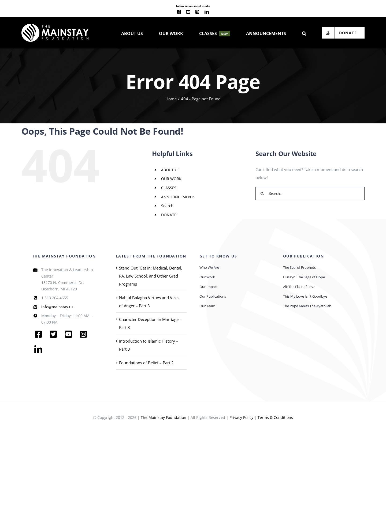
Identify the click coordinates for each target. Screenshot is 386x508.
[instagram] (197, 12)
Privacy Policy (241, 417)
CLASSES (168, 187)
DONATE (168, 214)
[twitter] (53, 334)
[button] (304, 32)
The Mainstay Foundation (163, 417)
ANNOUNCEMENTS (178, 196)
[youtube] (188, 12)
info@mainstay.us (57, 306)
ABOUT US (170, 169)
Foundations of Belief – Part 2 (146, 362)
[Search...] (310, 193)
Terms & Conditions (275, 417)
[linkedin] (207, 12)
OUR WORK (171, 178)
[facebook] (179, 12)
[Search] (262, 193)
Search (167, 205)
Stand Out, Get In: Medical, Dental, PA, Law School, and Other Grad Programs (150, 276)
